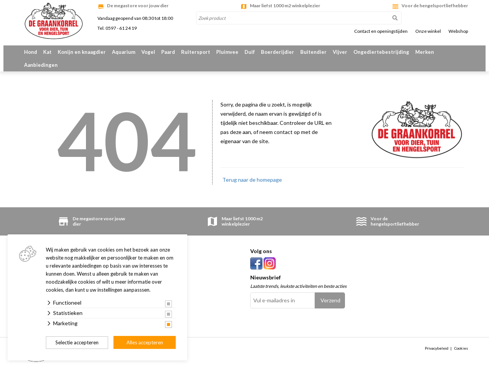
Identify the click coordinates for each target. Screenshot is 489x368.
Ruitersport (195, 52)
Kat (47, 52)
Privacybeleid (437, 348)
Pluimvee (227, 52)
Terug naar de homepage (252, 179)
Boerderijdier (277, 52)
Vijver (340, 52)
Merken (424, 52)
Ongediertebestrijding (381, 52)
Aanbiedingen (41, 65)
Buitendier (313, 52)
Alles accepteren (144, 342)
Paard (168, 52)
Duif (249, 52)
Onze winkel (428, 31)
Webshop (458, 31)
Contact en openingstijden (381, 31)
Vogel (148, 52)
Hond (30, 52)
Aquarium (123, 52)
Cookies (461, 348)
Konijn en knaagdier (82, 52)
